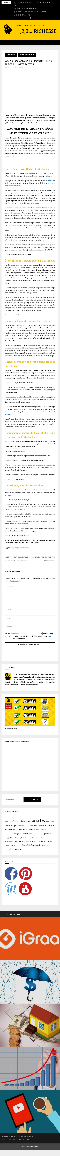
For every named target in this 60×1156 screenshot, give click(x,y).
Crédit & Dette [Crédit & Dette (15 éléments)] (39, 831)
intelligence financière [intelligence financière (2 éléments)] (45, 844)
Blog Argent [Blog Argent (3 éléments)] (50, 827)
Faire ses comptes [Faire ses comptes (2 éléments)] (35, 840)
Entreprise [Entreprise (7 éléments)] (17, 840)
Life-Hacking (11, 61)
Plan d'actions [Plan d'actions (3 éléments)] (48, 848)
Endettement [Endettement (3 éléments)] (9, 840)
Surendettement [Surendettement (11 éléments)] (38, 851)
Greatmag (24, 1143)
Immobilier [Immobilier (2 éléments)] (15, 844)
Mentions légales (24, 1146)
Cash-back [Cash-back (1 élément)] (26, 832)
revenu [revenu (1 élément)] (15, 851)
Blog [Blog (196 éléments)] (42, 827)
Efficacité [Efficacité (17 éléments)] (35, 835)
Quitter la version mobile (30, 1153)
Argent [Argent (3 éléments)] (10, 827)
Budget (17, 554)
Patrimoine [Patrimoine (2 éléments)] (40, 848)
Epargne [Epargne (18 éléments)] (26, 839)
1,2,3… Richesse (29, 33)
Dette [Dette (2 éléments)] (15, 836)
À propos (9, 1146)
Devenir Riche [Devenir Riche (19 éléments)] (24, 835)
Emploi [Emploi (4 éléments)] (42, 836)
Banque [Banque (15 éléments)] (35, 827)
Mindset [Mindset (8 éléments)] (8, 847)
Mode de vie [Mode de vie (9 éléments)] (16, 847)
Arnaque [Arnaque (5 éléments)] (28, 827)
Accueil (4, 1146)
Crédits (15, 1146)
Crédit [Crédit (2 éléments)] (31, 832)
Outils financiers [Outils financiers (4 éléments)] (31, 848)
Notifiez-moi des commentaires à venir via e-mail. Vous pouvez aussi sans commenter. (29, 642)
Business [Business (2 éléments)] (20, 832)
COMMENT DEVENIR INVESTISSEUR (26, 9)
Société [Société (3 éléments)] (19, 851)
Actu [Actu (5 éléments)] (6, 827)
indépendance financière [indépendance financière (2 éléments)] (30, 844)
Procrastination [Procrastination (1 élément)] (9, 851)
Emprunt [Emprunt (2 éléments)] (47, 836)
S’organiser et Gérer (27, 61)
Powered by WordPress (8, 1143)
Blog (12, 554)
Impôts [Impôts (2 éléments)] (21, 844)
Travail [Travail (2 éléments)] (48, 851)
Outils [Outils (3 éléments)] (23, 848)
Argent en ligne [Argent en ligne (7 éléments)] (19, 827)
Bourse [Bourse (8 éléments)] (7, 832)
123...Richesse (9, 74)
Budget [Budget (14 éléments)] (14, 831)
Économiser (24, 554)
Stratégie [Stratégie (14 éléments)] (26, 851)
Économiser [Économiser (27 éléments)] (16, 855)
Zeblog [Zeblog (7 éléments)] (7, 855)
